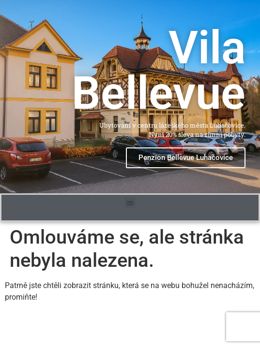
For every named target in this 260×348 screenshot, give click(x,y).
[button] (130, 201)
